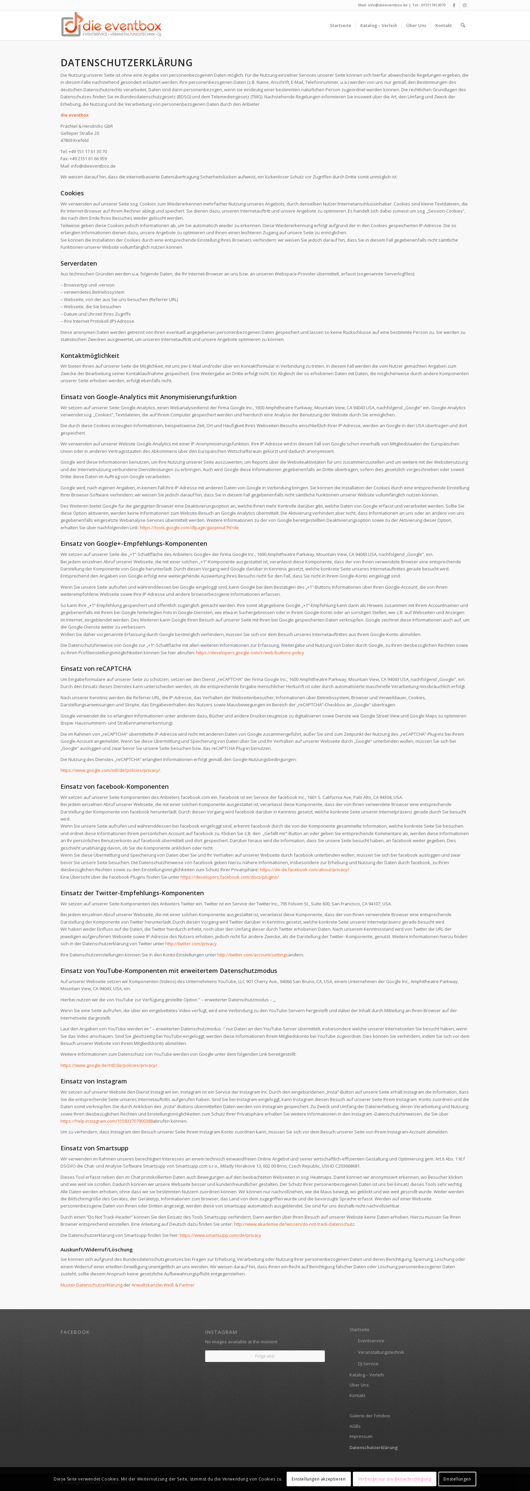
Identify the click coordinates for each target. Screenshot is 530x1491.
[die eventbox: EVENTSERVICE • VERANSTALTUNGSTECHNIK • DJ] (111, 25)
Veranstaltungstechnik (381, 1352)
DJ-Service (368, 1364)
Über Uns (359, 1385)
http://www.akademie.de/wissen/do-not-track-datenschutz (294, 1224)
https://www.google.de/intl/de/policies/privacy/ (109, 1065)
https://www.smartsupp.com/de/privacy (220, 1235)
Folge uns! (264, 1356)
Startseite (359, 1329)
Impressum (361, 1436)
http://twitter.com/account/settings (252, 955)
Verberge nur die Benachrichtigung (394, 1479)
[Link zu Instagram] (464, 5)
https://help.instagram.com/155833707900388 (107, 1121)
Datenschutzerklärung (374, 1447)
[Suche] (462, 25)
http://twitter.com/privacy (191, 943)
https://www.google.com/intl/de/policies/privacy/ (110, 770)
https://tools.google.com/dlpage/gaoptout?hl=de (189, 527)
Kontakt (357, 1395)
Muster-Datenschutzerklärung (91, 1285)
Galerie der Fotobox (370, 1416)
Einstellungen (457, 1479)
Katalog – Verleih (367, 1375)
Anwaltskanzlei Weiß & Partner (163, 1285)
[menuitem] (341, 25)
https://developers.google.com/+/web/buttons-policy (250, 653)
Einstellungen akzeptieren (318, 1479)
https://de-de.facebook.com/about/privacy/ (304, 869)
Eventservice (371, 1341)
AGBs (355, 1426)
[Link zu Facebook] (454, 5)
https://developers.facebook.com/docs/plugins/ (229, 877)
